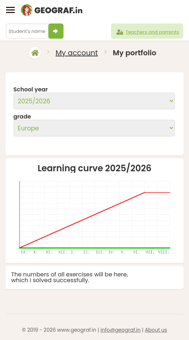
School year (30, 89)
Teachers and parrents (147, 32)
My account (77, 53)
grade (22, 117)
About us (156, 329)
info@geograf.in (120, 329)
